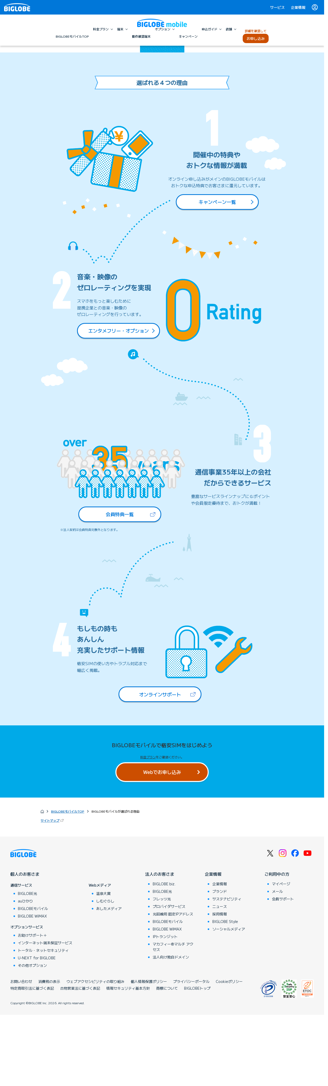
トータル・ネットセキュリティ (43, 1021)
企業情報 (298, 7)
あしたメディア (109, 979)
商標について (167, 1059)
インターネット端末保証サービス (45, 1013)
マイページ (281, 954)
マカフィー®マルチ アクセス (173, 1018)
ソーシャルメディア (228, 1000)
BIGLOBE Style (225, 992)
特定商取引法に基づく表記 (32, 1059)
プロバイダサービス (169, 977)
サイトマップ (53, 891)
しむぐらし (105, 972)
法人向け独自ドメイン (171, 1028)
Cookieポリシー (229, 1052)
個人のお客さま (24, 945)
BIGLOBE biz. (164, 954)
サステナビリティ (226, 970)
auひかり (25, 972)
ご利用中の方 (276, 945)
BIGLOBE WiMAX (32, 987)
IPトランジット (165, 1007)
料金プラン (148, 828)
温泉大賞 (103, 964)
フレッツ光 (162, 970)
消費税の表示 (49, 1052)
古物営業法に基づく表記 (80, 1059)
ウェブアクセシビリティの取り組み (95, 1052)
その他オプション (32, 1036)
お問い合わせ (21, 1052)
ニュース (219, 977)
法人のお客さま (159, 945)
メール (277, 962)
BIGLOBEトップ (197, 1059)
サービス (277, 7)
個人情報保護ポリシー (149, 1052)
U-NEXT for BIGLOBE (36, 1028)
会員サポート (283, 970)
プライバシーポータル (191, 1052)
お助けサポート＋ (32, 1006)
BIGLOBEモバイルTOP (67, 882)
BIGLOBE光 (27, 964)
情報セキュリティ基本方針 (128, 1059)
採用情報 (219, 985)
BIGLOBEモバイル (33, 979)
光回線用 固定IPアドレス (173, 985)
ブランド (219, 962)
